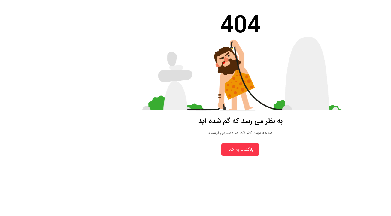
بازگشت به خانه (195, 149)
